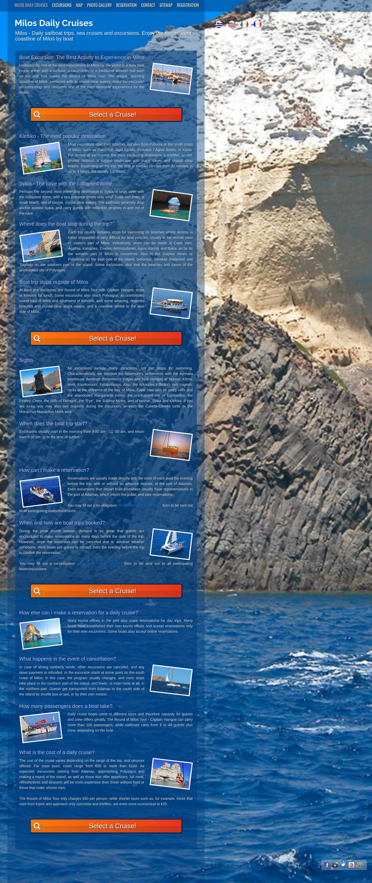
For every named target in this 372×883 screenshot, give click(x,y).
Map (79, 5)
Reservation (126, 5)
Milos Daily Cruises (31, 5)
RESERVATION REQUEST (139, 505)
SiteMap (166, 5)
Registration (188, 5)
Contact (148, 5)
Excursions (62, 5)
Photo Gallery (99, 5)
